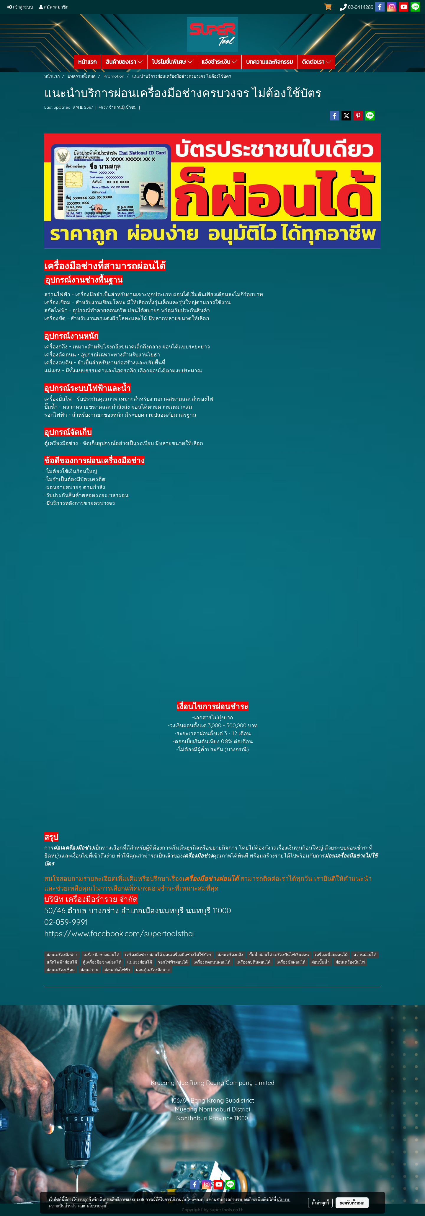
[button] (344, 61)
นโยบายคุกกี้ (97, 1205)
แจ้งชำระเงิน (219, 61)
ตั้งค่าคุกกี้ (320, 1202)
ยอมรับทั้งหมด (352, 1202)
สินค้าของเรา (124, 61)
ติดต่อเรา (316, 61)
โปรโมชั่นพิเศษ (172, 61)
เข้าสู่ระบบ (20, 7)
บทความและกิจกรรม (269, 61)
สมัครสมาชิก (53, 7)
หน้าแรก (87, 61)
